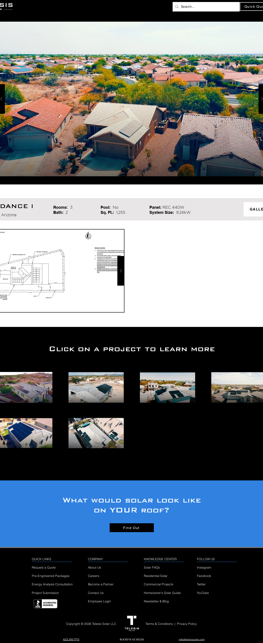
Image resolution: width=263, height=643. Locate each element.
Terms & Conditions (159, 624)
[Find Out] (132, 527)
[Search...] (205, 6)
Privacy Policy (187, 624)
